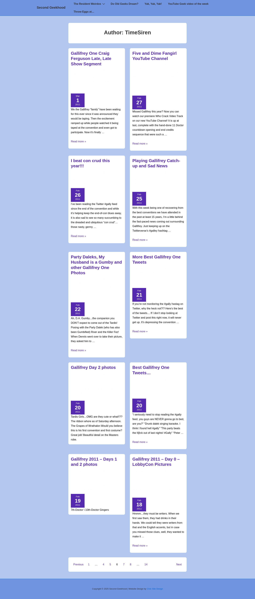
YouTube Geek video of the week (188, 3)
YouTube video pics (159, 91)
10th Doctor (162, 80)
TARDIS (117, 298)
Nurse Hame (77, 393)
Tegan (113, 393)
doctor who (90, 82)
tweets (153, 284)
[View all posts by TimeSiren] (81, 70)
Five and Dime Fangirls (153, 87)
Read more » (78, 141)
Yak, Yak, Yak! (153, 3)
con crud (98, 180)
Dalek (74, 294)
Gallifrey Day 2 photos (93, 367)
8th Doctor (105, 385)
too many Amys (105, 490)
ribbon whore (93, 393)
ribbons (92, 490)
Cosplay (98, 283)
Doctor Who (95, 74)
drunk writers (140, 490)
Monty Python (91, 298)
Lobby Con (172, 490)
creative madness (105, 291)
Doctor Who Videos (109, 82)
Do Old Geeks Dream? (124, 3)
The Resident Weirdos (90, 3)
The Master (102, 396)
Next (179, 564)
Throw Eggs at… (84, 11)
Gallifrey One (87, 78)
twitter (162, 284)
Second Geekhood (51, 7)
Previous (78, 564)
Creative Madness (165, 69)
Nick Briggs (166, 184)
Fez (95, 294)
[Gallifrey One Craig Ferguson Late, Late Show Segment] (113, 70)
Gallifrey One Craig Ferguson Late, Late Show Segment (91, 58)
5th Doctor (176, 80)
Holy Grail (76, 298)
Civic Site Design (155, 589)
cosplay (89, 291)
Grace (113, 389)
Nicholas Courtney (148, 184)
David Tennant (140, 84)
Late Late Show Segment (101, 85)
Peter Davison (140, 91)
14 (146, 564)
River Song (106, 298)
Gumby (118, 294)
